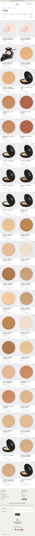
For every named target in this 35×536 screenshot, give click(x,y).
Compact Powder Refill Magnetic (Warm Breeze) (8, 480)
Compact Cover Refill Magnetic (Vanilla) (8, 235)
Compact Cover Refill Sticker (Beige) (8, 431)
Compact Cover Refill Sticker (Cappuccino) (26, 308)
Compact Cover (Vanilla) (8, 160)
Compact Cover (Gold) (8, 185)
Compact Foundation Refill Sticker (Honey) (26, 431)
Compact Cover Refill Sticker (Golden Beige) (26, 63)
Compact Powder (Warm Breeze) (26, 480)
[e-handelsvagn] (28, 4)
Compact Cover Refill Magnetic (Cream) (8, 259)
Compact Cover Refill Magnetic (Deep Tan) (8, 284)
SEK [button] (9, 534)
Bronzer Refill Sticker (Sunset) (26, 112)
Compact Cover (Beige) (26, 160)
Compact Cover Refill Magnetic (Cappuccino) (26, 284)
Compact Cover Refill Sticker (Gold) (8, 333)
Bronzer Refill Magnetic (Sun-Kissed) (8, 407)
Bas (11, 8)
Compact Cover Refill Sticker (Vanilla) (26, 357)
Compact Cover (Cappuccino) (24, 210)
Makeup (8, 8)
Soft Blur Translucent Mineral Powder (8, 63)
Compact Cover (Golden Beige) (26, 88)
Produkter (4, 8)
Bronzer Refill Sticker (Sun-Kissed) (26, 382)
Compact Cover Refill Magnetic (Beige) (26, 407)
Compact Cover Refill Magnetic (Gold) (26, 235)
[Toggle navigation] (3, 4)
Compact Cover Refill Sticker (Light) (26, 333)
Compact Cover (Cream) (8, 455)
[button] (16, 21)
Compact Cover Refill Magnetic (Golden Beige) (8, 88)
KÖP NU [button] (8, 43)
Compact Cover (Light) (8, 209)
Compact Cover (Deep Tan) (25, 186)
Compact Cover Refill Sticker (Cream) (8, 308)
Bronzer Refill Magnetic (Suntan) (8, 137)
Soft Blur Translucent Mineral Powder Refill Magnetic (26, 39)
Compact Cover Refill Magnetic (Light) (26, 259)
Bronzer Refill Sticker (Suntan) (8, 112)
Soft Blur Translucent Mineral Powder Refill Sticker (8, 39)
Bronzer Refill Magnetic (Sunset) (26, 137)
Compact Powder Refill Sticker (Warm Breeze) (26, 456)
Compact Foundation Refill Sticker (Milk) (8, 382)
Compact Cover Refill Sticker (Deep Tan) (8, 357)
